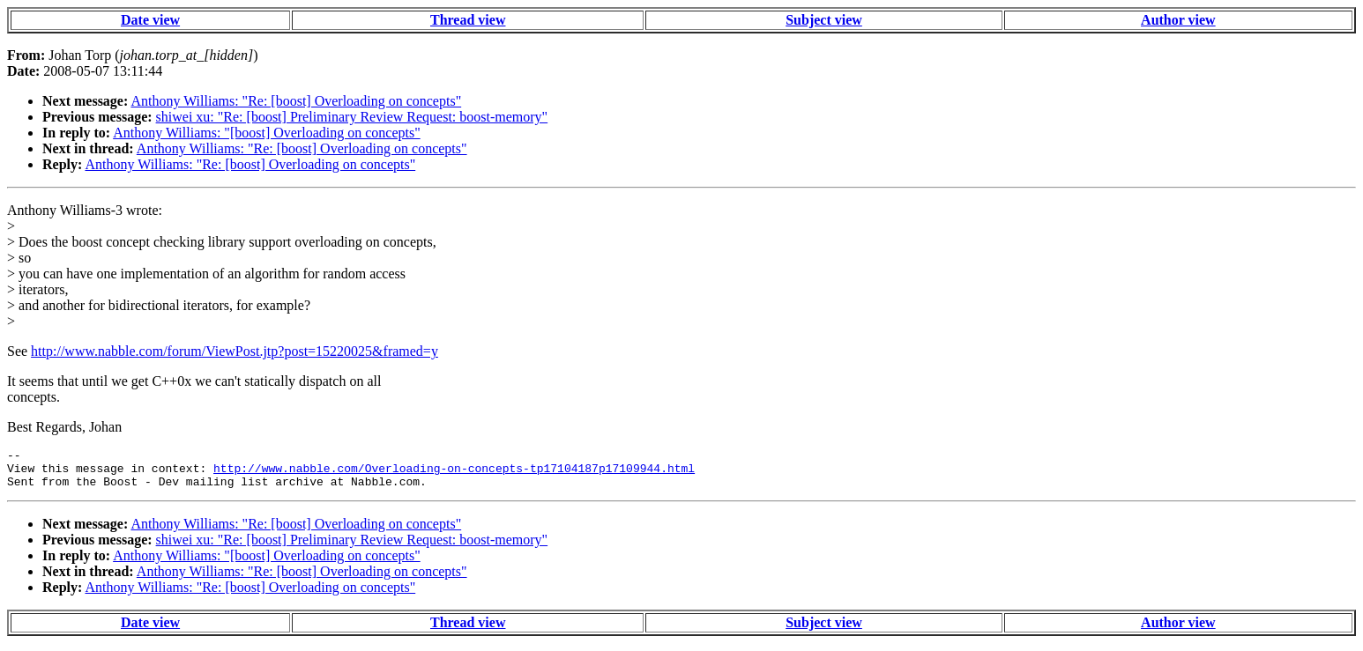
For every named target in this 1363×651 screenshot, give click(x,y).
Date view (150, 19)
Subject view (824, 19)
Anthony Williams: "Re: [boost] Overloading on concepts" (295, 100)
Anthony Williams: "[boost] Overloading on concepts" (267, 132)
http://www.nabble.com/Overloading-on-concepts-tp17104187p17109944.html (454, 473)
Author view (1178, 19)
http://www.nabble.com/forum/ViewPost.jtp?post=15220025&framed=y (234, 351)
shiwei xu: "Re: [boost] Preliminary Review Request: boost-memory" (352, 116)
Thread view (467, 19)
